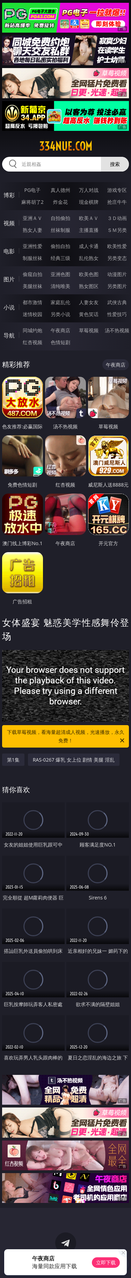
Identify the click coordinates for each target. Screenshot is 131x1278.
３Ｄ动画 (117, 218)
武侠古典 (117, 302)
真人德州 (60, 190)
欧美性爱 (117, 246)
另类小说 (60, 314)
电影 (9, 251)
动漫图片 (117, 274)
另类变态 (117, 258)
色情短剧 (60, 342)
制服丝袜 (32, 258)
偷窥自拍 (32, 274)
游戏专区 (117, 190)
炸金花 (60, 202)
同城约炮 (32, 330)
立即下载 (106, 1262)
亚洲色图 (60, 274)
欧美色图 (89, 274)
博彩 (9, 195)
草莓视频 (89, 330)
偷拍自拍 (60, 246)
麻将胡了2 (32, 202)
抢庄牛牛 (117, 202)
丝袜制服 (60, 230)
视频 (9, 223)
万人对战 (89, 190)
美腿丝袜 (32, 286)
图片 (9, 279)
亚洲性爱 (32, 246)
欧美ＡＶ (89, 218)
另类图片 (117, 286)
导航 (9, 335)
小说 (9, 307)
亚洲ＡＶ (32, 218)
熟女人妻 (32, 230)
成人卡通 (89, 246)
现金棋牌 (89, 202)
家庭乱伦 (60, 302)
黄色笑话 (89, 314)
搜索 (115, 164)
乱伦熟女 (89, 258)
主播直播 (89, 230)
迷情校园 (32, 314)
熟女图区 (89, 286)
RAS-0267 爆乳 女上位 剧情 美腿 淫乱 (74, 759)
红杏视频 (32, 342)
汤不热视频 (117, 330)
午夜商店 (60, 330)
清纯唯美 (60, 286)
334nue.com (65, 146)
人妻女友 (89, 302)
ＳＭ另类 (117, 230)
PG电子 (32, 190)
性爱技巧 (117, 314)
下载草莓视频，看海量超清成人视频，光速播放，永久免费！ (66, 737)
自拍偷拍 (60, 218)
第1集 (13, 759)
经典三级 (60, 258)
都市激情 (32, 302)
